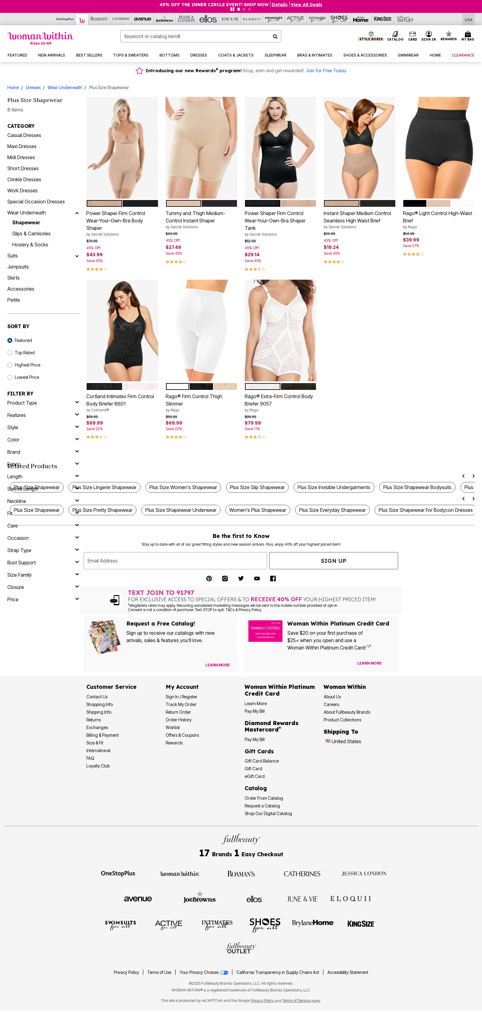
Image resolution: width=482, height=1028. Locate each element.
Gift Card (253, 768)
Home (13, 87)
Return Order (178, 712)
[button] (428, 36)
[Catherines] (302, 873)
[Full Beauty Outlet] (405, 19)
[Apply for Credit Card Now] (391, 664)
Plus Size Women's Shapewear (183, 487)
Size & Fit (94, 742)
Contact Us (97, 696)
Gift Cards (259, 751)
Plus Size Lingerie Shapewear (104, 487)
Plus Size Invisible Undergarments (334, 487)
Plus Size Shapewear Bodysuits (417, 487)
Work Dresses (22, 190)
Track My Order (181, 704)
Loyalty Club (98, 765)
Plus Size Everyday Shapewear (332, 510)
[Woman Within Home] (40, 38)
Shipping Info (98, 712)
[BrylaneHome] (313, 925)
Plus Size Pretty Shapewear (102, 510)
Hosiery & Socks (30, 244)
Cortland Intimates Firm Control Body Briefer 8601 (122, 403)
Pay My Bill (255, 711)
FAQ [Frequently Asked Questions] (90, 758)
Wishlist (173, 727)
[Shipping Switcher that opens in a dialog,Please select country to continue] (468, 19)
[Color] (43, 439)
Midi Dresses (21, 157)
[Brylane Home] (361, 19)
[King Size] (383, 19)
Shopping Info (99, 704)
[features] (43, 415)
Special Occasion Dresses (36, 201)
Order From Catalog (264, 798)
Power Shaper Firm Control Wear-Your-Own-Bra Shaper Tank (280, 223)
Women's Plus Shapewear (257, 510)
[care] (43, 525)
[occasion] (43, 538)
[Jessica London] (186, 19)
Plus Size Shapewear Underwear (180, 510)
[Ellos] (208, 19)
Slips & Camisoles (31, 233)
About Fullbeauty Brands (347, 712)
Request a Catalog (262, 805)
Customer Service (111, 686)
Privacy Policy (126, 972)
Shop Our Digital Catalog (268, 813)
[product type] (43, 402)
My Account (182, 686)
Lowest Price (27, 377)
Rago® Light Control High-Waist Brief (439, 220)
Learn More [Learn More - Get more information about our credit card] (256, 703)
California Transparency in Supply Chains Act (278, 972)
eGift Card (255, 776)
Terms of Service (296, 1000)
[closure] (43, 587)
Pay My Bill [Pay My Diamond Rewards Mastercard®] (255, 739)
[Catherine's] (121, 19)
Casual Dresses (24, 135)
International (98, 750)
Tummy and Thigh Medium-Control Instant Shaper (201, 220)
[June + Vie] (302, 898)
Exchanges (97, 727)
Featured (23, 340)
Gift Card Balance (262, 760)
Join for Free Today (326, 70)
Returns (93, 719)
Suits (12, 256)
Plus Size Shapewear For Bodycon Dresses (426, 510)
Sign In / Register (181, 696)
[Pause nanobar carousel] (232, 9)
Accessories (20, 289)
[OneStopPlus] (65, 19)
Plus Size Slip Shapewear (257, 487)
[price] (43, 599)
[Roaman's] (99, 19)
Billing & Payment (102, 735)
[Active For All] (295, 19)
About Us (332, 696)
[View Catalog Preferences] (218, 665)
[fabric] (43, 464)
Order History (179, 719)
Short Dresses (23, 168)
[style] (43, 427)
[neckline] (43, 501)
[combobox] (200, 36)
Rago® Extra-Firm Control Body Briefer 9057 (280, 403)
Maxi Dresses (22, 146)
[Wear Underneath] (77, 212)
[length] (43, 476)
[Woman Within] (82, 19)
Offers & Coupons (182, 735)
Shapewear (26, 222)
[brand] (43, 452)
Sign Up (333, 560)
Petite (13, 300)
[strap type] (43, 550)
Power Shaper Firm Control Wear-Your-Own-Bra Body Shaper (122, 223)
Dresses (33, 87)
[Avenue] (143, 19)
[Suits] (77, 255)
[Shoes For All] (339, 19)
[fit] (43, 513)
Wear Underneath (65, 87)
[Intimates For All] (317, 19)
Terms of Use (159, 972)
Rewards (174, 742)
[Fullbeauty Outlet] (241, 949)
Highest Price (27, 364)
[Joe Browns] (165, 19)
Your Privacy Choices (204, 972)
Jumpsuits (18, 267)
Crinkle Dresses (24, 179)
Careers (331, 704)
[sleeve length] (43, 488)
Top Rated (25, 352)
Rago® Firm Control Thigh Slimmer (201, 403)
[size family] (43, 575)
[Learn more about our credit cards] (369, 663)
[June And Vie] (230, 19)
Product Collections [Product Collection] (342, 719)
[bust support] (43, 562)
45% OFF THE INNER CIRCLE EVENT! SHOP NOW (214, 4)
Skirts (13, 278)
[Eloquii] (252, 19)
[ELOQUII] (350, 898)
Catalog (256, 788)
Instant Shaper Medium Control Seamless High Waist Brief (359, 220)
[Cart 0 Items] (468, 36)
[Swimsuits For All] (274, 19)
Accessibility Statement (347, 972)
